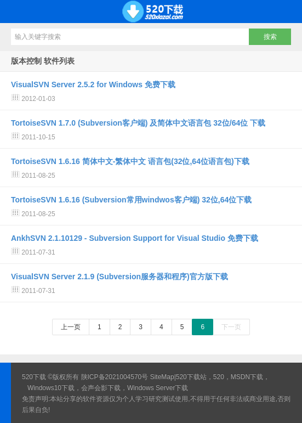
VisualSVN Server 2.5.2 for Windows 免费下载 (93, 84)
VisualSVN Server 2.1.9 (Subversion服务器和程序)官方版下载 (119, 276)
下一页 (231, 327)
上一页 (71, 327)
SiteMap (162, 377)
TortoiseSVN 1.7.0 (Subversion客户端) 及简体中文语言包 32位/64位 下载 (138, 123)
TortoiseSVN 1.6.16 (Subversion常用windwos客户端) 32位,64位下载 (131, 199)
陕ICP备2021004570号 (115, 377)
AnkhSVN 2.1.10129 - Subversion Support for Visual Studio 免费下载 (134, 238)
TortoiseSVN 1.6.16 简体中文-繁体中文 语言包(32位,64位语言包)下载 (130, 161)
